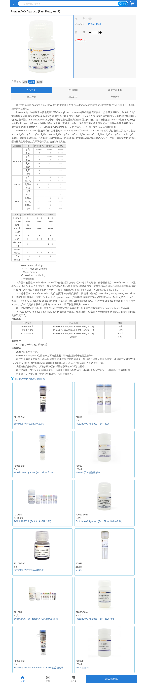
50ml (39, 81)
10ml (31, 81)
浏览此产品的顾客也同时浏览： (31, 378)
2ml (25, 81)
